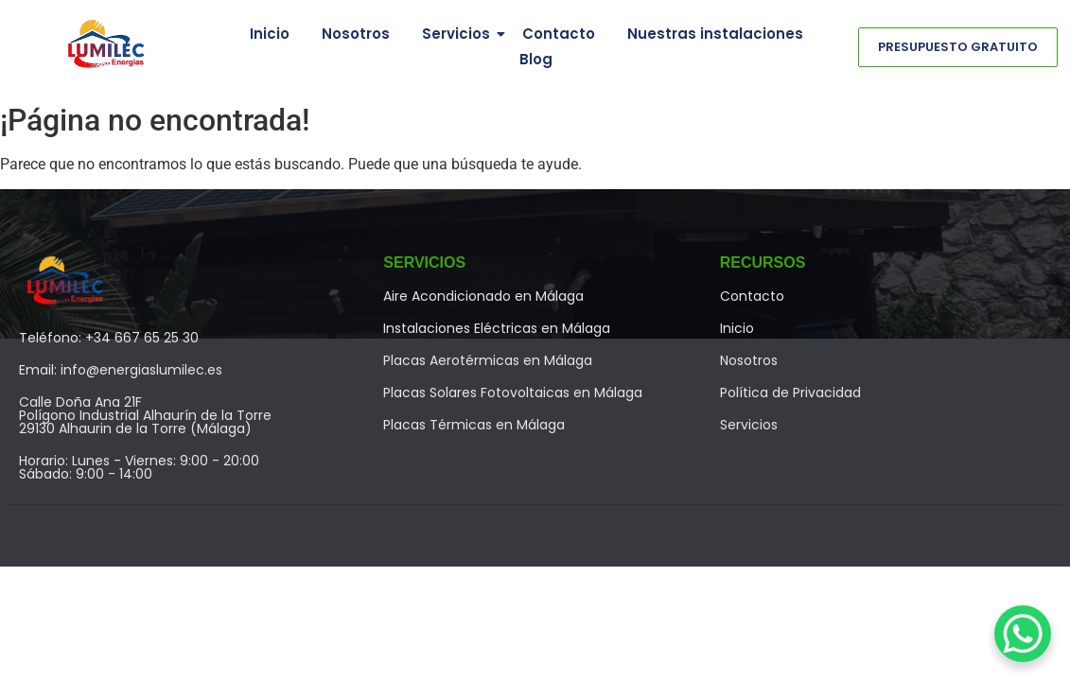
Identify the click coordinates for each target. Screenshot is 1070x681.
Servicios (459, 34)
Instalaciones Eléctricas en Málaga (496, 328)
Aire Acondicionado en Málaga (483, 296)
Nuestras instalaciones (715, 34)
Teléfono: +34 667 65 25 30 (109, 337)
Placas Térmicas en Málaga (474, 424)
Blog (536, 59)
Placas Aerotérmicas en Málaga (487, 360)
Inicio (269, 34)
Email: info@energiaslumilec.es (120, 369)
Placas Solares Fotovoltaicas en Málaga (512, 392)
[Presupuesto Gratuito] (958, 47)
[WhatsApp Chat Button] (1022, 633)
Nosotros (356, 34)
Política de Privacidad (790, 392)
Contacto (558, 34)
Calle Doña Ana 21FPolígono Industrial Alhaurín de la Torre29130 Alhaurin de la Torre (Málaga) (145, 415)
